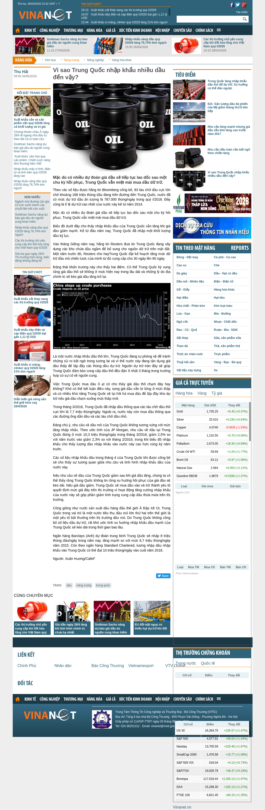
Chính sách (204, 30)
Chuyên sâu (182, 30)
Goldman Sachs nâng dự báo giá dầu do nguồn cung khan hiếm (67, 43)
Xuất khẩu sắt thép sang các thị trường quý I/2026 (118, 10)
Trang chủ (17, 30)
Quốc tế (208, 663)
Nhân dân (63, 666)
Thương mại (73, 30)
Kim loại (50, 60)
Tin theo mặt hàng (195, 248)
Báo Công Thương (108, 666)
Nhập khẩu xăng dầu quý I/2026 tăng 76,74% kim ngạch (146, 41)
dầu (69, 585)
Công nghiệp (50, 30)
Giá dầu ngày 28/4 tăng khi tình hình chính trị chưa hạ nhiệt (71, 628)
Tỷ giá (216, 393)
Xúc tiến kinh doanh (135, 30)
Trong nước (186, 663)
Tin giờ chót (91, 4)
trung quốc (103, 585)
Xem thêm (219, 30)
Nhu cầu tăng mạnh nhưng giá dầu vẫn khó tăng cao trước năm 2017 (229, 130)
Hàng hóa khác (122, 60)
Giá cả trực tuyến (194, 383)
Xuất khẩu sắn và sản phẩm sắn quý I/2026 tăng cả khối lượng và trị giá (32, 123)
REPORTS (240, 248)
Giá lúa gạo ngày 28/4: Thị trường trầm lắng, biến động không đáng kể (32, 257)
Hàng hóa (94, 30)
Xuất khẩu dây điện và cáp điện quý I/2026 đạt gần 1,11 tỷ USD (124, 16)
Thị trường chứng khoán (203, 653)
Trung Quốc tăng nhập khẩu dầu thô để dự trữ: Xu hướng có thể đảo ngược (228, 84)
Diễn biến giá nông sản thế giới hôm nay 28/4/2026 (30, 403)
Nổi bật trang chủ (32, 93)
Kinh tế (30, 30)
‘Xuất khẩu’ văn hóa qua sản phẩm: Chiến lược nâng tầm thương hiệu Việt (32, 160)
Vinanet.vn (182, 807)
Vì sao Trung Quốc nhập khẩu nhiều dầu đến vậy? (228, 174)
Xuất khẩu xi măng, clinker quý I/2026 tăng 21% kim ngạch (124, 22)
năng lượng (83, 585)
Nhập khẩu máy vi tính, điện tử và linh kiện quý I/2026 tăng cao (32, 172)
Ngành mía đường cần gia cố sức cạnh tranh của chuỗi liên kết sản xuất (32, 205)
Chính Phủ (27, 666)
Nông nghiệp (95, 60)
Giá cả (110, 30)
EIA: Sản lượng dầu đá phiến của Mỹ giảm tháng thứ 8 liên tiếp (228, 107)
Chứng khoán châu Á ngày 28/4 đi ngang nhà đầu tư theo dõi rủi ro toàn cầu (31, 135)
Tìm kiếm (242, 12)
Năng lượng (71, 60)
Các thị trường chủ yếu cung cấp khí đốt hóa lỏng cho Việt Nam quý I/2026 (224, 43)
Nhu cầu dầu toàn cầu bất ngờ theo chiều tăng (229, 151)
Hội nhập (162, 30)
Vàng (202, 393)
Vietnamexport (141, 666)
